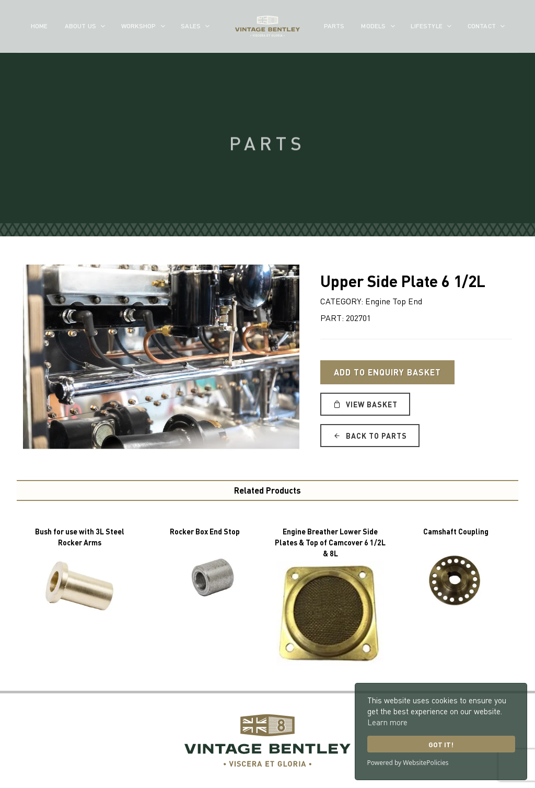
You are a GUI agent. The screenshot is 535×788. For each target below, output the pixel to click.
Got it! (440, 744)
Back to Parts (370, 435)
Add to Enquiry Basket (387, 372)
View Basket (365, 404)
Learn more (387, 722)
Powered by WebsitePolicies (408, 762)
